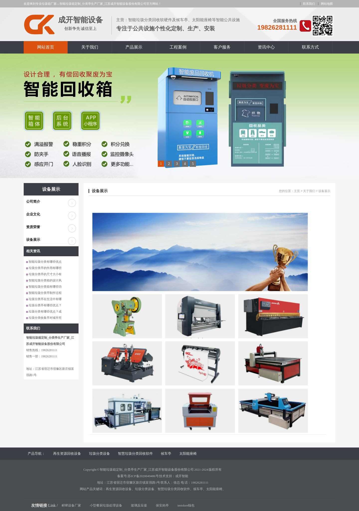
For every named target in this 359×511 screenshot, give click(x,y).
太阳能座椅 (188, 453)
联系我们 (309, 3)
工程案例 (178, 47)
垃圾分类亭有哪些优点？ (45, 305)
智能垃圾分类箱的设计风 (45, 280)
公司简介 (33, 201)
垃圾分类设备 (99, 453)
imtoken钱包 (186, 505)
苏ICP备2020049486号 (143, 476)
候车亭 (166, 453)
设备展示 (51, 189)
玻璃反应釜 (139, 505)
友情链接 (39, 505)
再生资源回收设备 (67, 453)
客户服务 (222, 47)
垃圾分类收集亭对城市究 (45, 317)
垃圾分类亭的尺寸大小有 (45, 274)
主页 (297, 191)
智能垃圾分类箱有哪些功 (45, 286)
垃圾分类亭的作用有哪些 (45, 268)
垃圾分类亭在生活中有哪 (45, 299)
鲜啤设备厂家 (71, 505)
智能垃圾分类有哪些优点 (45, 261)
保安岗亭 (162, 505)
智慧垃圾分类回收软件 (135, 453)
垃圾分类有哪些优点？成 (45, 311)
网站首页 (45, 47)
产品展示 (133, 47)
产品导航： (36, 453)
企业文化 (33, 214)
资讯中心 (266, 47)
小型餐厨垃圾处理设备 (106, 505)
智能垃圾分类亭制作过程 (45, 293)
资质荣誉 (33, 227)
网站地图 (327, 3)
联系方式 (310, 47)
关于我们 (89, 47)
